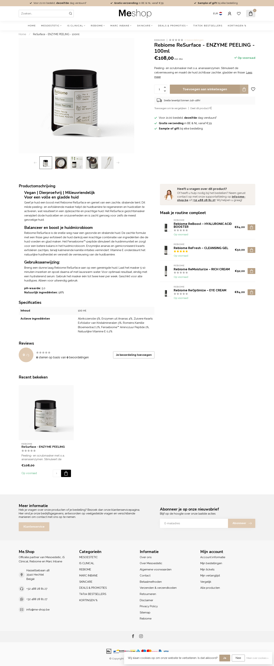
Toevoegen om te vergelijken (170, 108)
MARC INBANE (119, 25)
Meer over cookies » (257, 657)
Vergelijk (205, 581)
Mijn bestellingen (211, 563)
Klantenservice (34, 526)
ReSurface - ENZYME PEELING (43, 447)
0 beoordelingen (194, 39)
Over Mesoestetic (151, 563)
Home (32, 25)
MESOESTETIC (50, 25)
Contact (145, 575)
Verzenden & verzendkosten (158, 587)
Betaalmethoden (151, 581)
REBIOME (97, 25)
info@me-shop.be (38, 609)
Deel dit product (201, 108)
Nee (238, 658)
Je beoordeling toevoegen (134, 354)
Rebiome (159, 40)
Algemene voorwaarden (155, 569)
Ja (224, 658)
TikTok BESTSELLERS (207, 25)
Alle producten (210, 587)
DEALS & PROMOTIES (172, 25)
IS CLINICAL (75, 25)
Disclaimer (146, 600)
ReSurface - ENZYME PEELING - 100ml (56, 34)
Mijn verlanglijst (210, 575)
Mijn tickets (207, 569)
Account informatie (212, 557)
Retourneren (148, 594)
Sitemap (145, 612)
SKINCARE (144, 25)
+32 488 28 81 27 (204, 200)
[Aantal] (56, 473)
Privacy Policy (149, 606)
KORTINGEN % (237, 25)
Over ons (145, 557)
